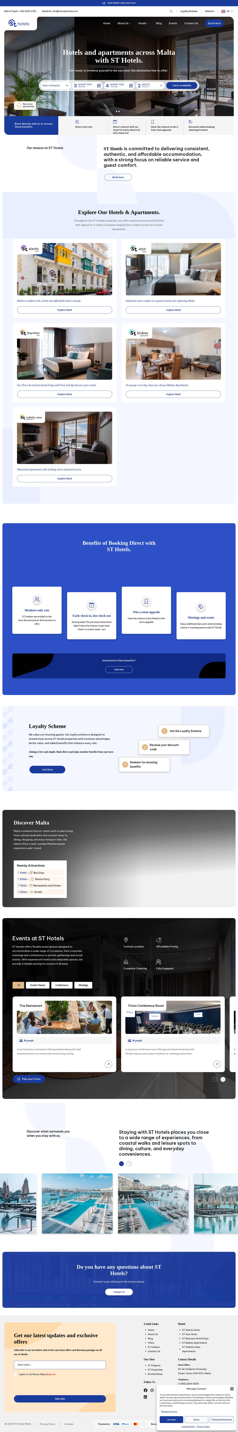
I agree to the (37, 1374)
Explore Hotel (64, 310)
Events (173, 23)
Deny (196, 1419)
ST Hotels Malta (22, 1423)
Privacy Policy (203, 1426)
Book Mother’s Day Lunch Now (122, 3)
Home (106, 23)
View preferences (221, 1419)
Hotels (143, 23)
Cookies (69, 1424)
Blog (159, 23)
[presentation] (37, 1386)
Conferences (62, 985)
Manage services (169, 1411)
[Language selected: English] (226, 11)
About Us (124, 23)
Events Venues (37, 985)
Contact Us (191, 23)
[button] (231, 1388)
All (18, 985)
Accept (171, 1419)
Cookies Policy (188, 1426)
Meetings (83, 985)
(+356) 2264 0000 (188, 1383)
